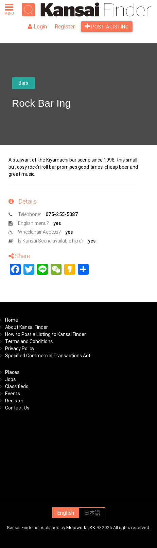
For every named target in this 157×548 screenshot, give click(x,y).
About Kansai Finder (26, 327)
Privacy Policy (19, 348)
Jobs (10, 379)
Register (65, 26)
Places (12, 372)
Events (12, 394)
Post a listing (106, 26)
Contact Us (17, 408)
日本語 (92, 512)
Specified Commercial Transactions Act (47, 356)
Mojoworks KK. (81, 527)
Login (37, 26)
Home (11, 320)
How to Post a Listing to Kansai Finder (45, 334)
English (65, 512)
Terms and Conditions (29, 341)
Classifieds (16, 386)
